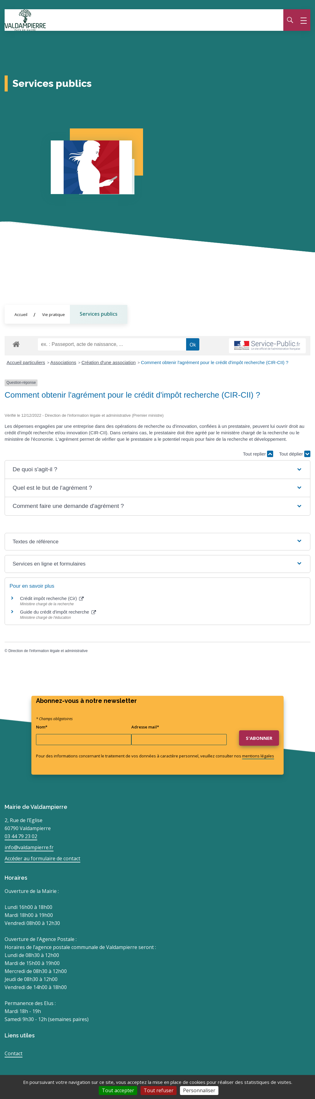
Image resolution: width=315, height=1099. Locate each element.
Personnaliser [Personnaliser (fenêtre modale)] (199, 1090)
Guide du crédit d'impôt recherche (58, 612)
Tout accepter (118, 1090)
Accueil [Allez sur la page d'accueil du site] (20, 314)
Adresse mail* (145, 727)
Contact (13, 1053)
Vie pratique (53, 314)
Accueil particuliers (26, 362)
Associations (63, 362)
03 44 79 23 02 (21, 836)
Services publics (99, 313)
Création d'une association (109, 362)
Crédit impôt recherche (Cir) (52, 598)
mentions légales (258, 756)
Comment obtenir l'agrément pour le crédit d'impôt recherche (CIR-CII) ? (214, 362)
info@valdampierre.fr (29, 847)
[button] (157, 469)
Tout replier (258, 454)
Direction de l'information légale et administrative (48, 651)
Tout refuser (158, 1090)
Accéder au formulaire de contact (42, 858)
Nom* (41, 727)
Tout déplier (294, 454)
